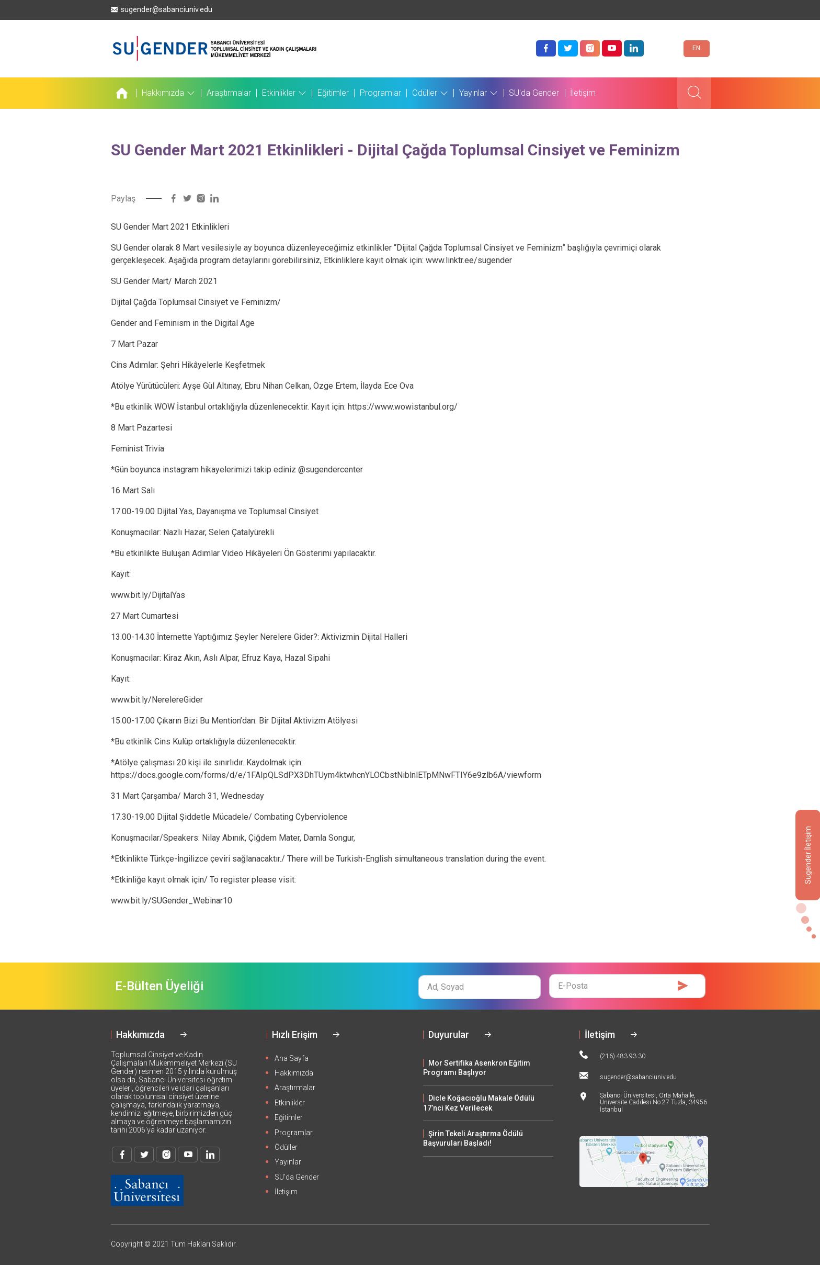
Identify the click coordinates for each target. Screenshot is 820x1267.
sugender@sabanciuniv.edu (161, 9)
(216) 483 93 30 (612, 1056)
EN (696, 49)
